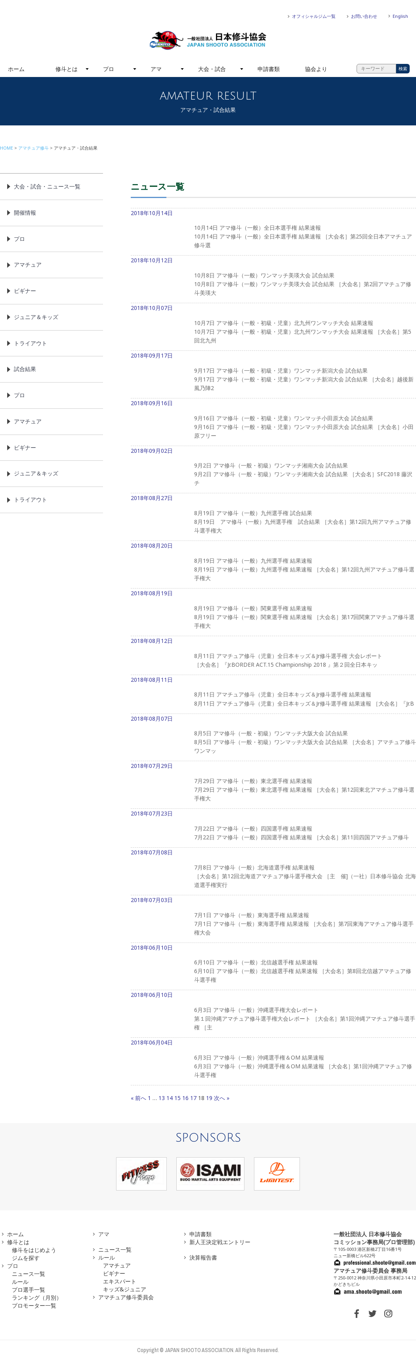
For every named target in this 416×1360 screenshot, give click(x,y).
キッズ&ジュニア (124, 1289)
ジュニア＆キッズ (36, 317)
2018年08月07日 (273, 738)
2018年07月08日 (273, 871)
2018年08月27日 (273, 517)
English (400, 16)
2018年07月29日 (273, 785)
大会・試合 (212, 69)
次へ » (221, 1098)
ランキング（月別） (37, 1297)
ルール (20, 1281)
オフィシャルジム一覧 (314, 16)
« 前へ (138, 1098)
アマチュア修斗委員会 (126, 1297)
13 (161, 1098)
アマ (156, 69)
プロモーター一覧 (34, 1305)
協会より (316, 69)
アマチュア (28, 264)
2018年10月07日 (273, 327)
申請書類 (269, 69)
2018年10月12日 (273, 279)
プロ (108, 69)
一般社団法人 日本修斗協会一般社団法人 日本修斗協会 (208, 40)
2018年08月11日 (273, 695)
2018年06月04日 (273, 1062)
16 (185, 1098)
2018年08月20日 (273, 565)
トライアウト (30, 343)
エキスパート (119, 1281)
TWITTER (372, 1313)
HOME (6, 148)
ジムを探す (26, 1258)
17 (193, 1098)
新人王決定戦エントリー (219, 1242)
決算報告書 (203, 1257)
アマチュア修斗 (33, 148)
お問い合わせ (364, 16)
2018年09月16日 (273, 422)
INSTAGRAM (388, 1313)
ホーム (16, 69)
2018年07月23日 (273, 829)
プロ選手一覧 (28, 1289)
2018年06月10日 (273, 967)
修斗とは (66, 69)
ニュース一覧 (28, 1273)
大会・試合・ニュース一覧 (47, 186)
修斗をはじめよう (34, 1250)
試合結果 (25, 369)
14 (169, 1098)
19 (209, 1098)
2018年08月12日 (273, 656)
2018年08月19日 (273, 612)
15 (177, 1098)
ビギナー (25, 290)
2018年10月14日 (273, 232)
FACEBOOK (356, 1313)
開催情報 (25, 212)
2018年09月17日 (273, 375)
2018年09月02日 (273, 470)
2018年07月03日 (273, 919)
